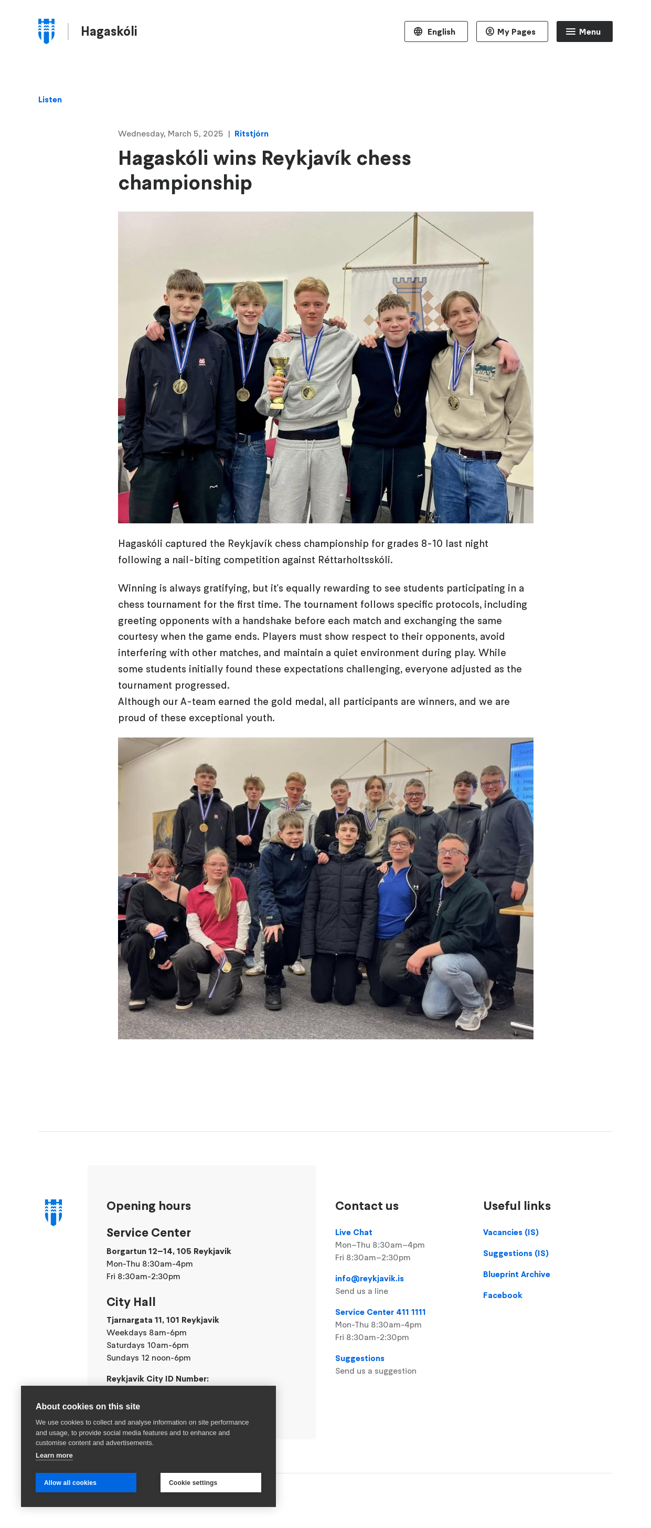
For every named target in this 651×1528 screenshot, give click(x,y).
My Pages (516, 31)
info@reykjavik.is (400, 1285)
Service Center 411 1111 (400, 1324)
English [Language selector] (440, 31)
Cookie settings (193, 1483)
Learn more (54, 1455)
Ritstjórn (251, 133)
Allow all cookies (70, 1483)
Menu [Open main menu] (590, 31)
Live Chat (400, 1245)
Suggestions (400, 1365)
